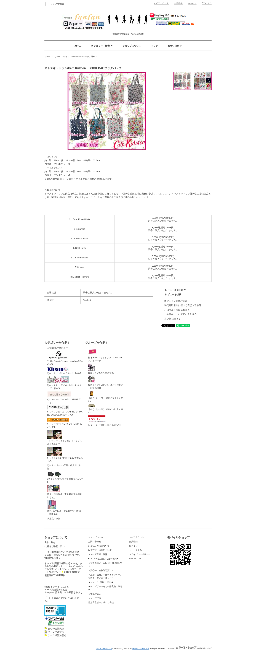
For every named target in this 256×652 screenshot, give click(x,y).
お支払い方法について (99, 546)
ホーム (77, 46)
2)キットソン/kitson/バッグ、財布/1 (64, 371)
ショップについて (131, 46)
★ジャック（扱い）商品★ (101, 582)
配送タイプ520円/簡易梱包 (101, 368)
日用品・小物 (53, 518)
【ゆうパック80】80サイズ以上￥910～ (105, 409)
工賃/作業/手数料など (57, 348)
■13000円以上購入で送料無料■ (103, 558)
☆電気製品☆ (94, 594)
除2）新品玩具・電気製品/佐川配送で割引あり (64, 508)
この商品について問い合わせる (180, 314)
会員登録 (178, 3)
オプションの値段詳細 (175, 301)
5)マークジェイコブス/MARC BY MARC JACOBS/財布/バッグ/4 (64, 410)
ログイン (192, 3)
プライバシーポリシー (139, 554)
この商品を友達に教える (177, 309)
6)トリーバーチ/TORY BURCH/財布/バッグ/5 (64, 423)
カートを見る (135, 550)
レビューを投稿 (173, 294)
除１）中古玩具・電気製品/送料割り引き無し (64, 492)
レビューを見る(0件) (175, 290)
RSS (131, 558)
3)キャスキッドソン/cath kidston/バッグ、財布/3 (75, 56)
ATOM (138, 558)
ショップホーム (95, 537)
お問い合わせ (175, 46)
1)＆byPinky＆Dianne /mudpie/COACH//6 (65, 358)
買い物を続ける (172, 318)
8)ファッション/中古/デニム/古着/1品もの (65, 454)
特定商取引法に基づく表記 (101, 602)
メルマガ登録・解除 (97, 554)
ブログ (154, 46)
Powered (190, 649)
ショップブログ (95, 598)
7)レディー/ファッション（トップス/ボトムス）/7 (64, 437)
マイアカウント (161, 3)
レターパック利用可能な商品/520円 (105, 420)
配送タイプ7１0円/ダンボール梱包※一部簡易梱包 (105, 382)
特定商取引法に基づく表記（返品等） (184, 305)
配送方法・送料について (100, 550)
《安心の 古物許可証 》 (101, 570)
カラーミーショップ (104, 649)
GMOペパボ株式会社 (140, 649)
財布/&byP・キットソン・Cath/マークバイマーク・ (105, 354)
